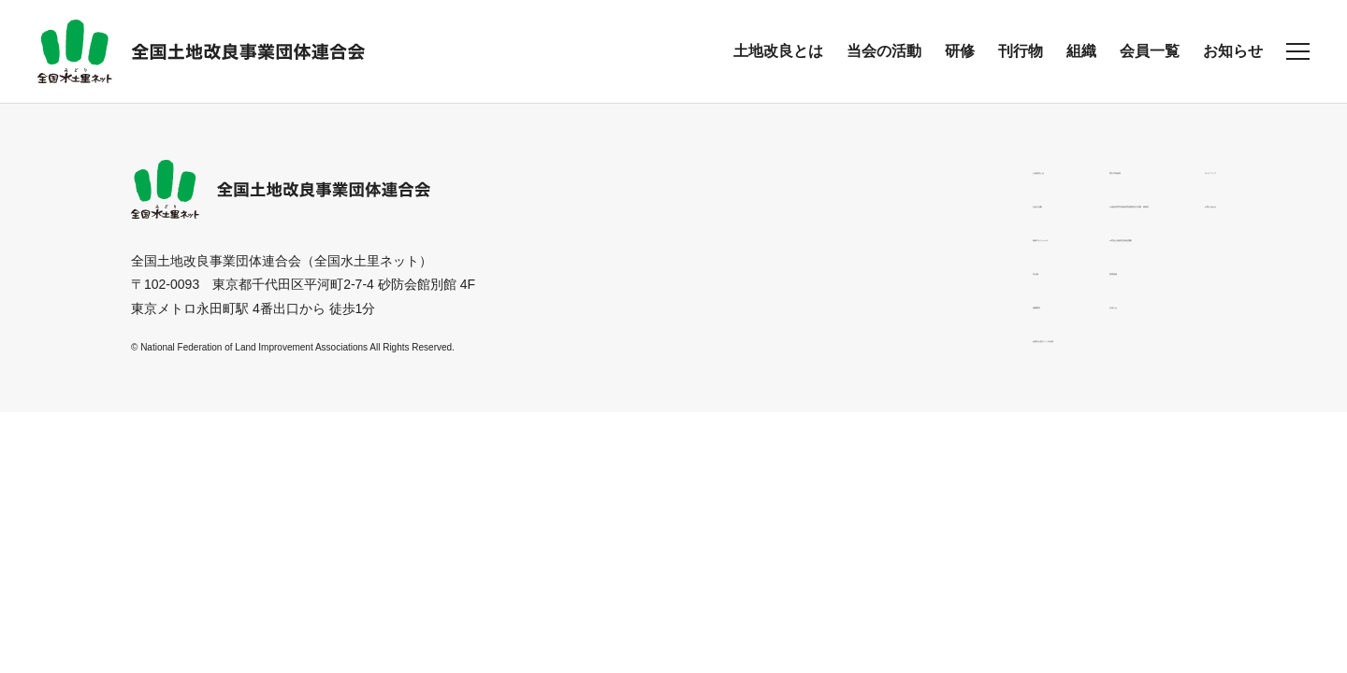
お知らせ (1233, 51)
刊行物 (1020, 51)
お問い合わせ (1176, 202)
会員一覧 (1150, 51)
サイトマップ (1176, 169)
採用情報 (832, 270)
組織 (1081, 51)
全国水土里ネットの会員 (678, 337)
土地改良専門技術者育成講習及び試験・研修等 (943, 202)
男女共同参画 (845, 169)
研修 (960, 51)
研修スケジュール (658, 236)
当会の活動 (884, 51)
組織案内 (632, 303)
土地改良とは (778, 51)
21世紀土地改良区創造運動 (885, 236)
